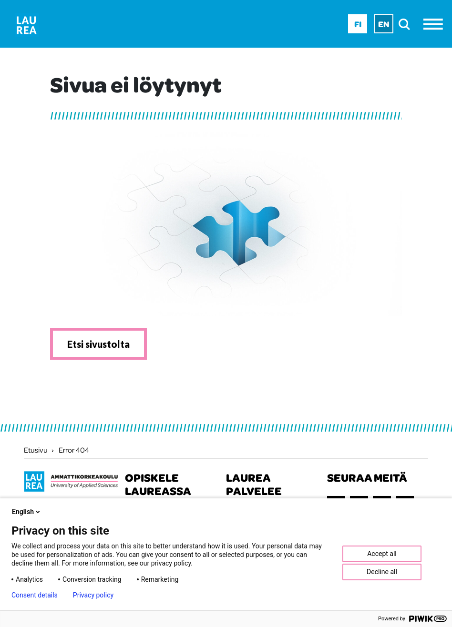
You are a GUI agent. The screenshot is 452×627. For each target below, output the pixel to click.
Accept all (382, 553)
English (26, 512)
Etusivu (36, 450)
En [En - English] (384, 24)
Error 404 (74, 450)
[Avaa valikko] (436, 24)
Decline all (382, 572)
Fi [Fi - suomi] (357, 24)
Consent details (34, 595)
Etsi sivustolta (98, 344)
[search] (407, 24)
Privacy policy (93, 595)
